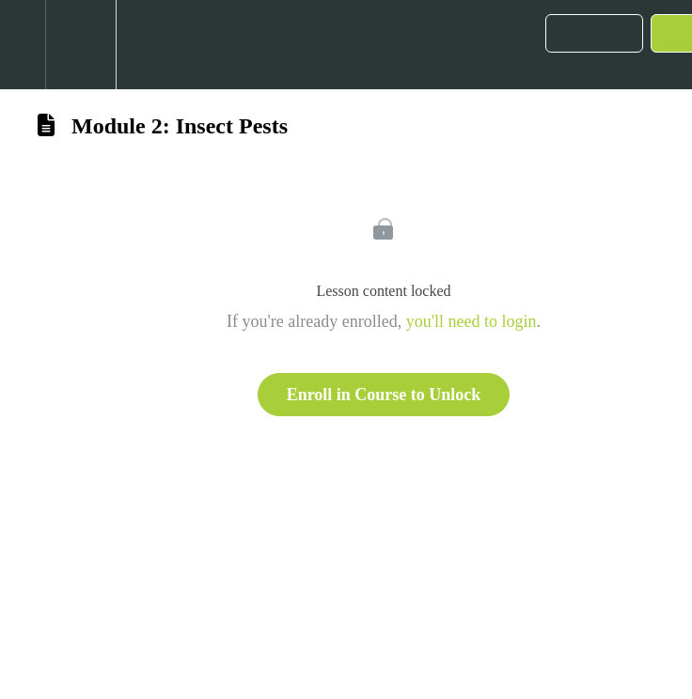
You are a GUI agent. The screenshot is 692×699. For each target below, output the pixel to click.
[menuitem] (80, 44)
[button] (22, 44)
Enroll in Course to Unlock (384, 394)
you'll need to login (471, 321)
